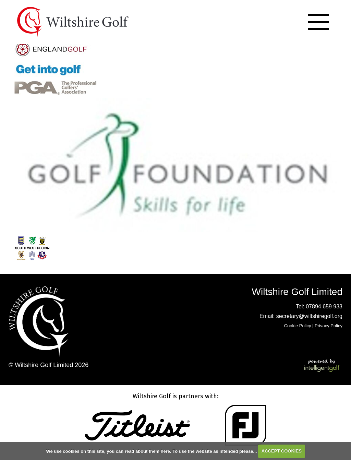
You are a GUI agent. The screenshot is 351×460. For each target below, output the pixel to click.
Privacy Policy (328, 325)
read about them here (147, 450)
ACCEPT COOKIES (282, 450)
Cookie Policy (297, 325)
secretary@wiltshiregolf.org (309, 316)
